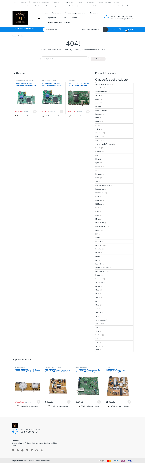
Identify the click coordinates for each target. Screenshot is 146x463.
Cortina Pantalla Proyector (104, 144)
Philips (97, 253)
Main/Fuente (99, 223)
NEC (96, 234)
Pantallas (23, 2)
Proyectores (69, 2)
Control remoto (100, 140)
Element (98, 159)
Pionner (98, 256)
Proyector (98, 264)
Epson (97, 163)
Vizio (97, 331)
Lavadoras (90, 2)
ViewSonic (99, 324)
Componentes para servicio (40, 2)
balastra (98, 106)
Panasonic (21, 80)
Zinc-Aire (98, 346)
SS (96, 301)
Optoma (98, 241)
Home (15, 2)
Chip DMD (98, 133)
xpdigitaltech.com (20, 461)
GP (96, 170)
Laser (97, 196)
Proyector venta (100, 271)
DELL (97, 155)
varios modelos (100, 320)
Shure (97, 294)
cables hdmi (99, 88)
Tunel (97, 316)
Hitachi (97, 178)
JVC (96, 181)
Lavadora (98, 200)
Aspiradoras (99, 282)
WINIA (97, 338)
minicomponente (101, 226)
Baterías (56, 2)
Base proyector (100, 110)
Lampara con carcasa (102, 185)
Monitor (98, 230)
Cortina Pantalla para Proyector (109, 2)
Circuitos (98, 136)
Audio (80, 2)
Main (16, 80)
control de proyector (102, 267)
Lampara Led (99, 189)
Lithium (97, 215)
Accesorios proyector (102, 84)
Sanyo (97, 286)
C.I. (96, 125)
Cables (97, 129)
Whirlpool (98, 335)
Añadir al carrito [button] (35, 111)
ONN (97, 238)
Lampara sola (99, 193)
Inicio (14, 36)
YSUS (97, 342)
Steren (97, 305)
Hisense (98, 174)
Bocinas (98, 121)
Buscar (98, 59)
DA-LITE (98, 148)
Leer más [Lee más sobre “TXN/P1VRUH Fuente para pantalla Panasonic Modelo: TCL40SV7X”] (69, 402)
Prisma (97, 260)
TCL (78, 80)
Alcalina (98, 95)
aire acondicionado (101, 91)
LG (96, 208)
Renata (97, 275)
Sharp (97, 290)
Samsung (98, 279)
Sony (97, 297)
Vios (31, 80)
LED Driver (98, 204)
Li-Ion (97, 211)
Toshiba (98, 312)
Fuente (97, 166)
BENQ (97, 118)
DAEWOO (98, 151)
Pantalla (27, 80)
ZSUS (97, 350)
